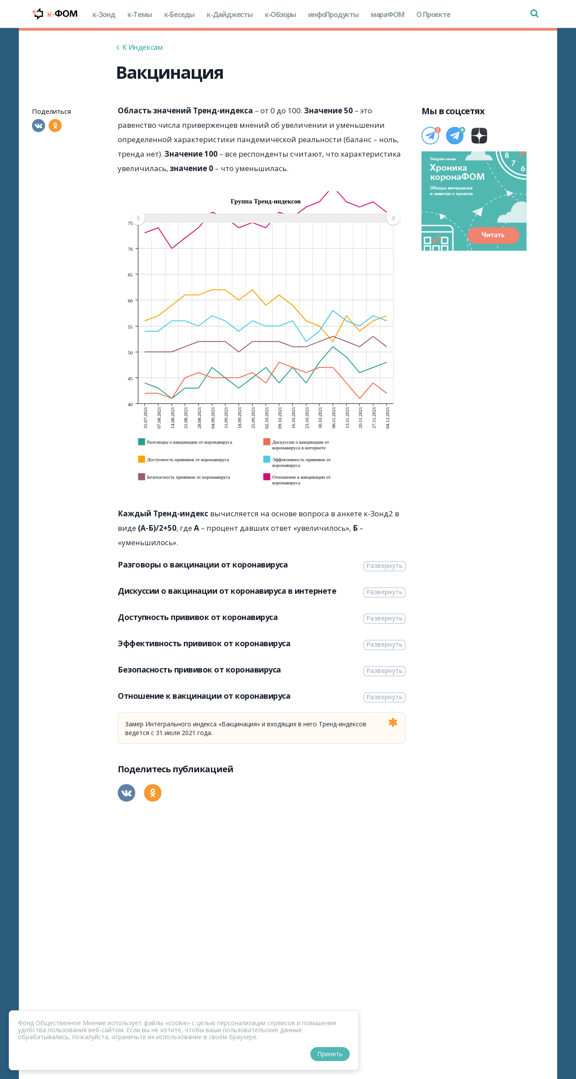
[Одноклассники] (55, 125)
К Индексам (138, 47)
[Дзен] (479, 135)
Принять (330, 1054)
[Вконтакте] (38, 125)
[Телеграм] (430, 135)
